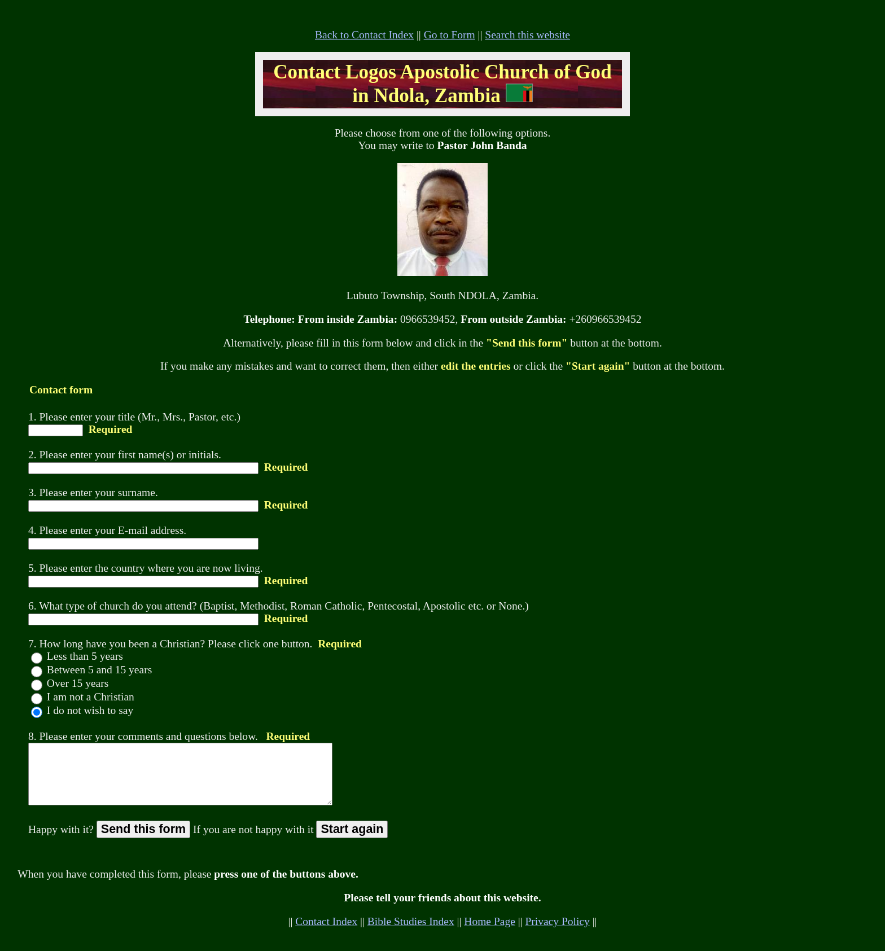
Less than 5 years (83, 656)
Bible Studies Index (410, 933)
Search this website (527, 35)
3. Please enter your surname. (93, 492)
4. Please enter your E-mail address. (107, 530)
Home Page (489, 933)
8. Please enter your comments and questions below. (143, 736)
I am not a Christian (89, 697)
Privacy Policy (557, 933)
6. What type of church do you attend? (112, 606)
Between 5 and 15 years (98, 670)
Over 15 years (76, 683)
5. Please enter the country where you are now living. (145, 568)
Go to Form (449, 35)
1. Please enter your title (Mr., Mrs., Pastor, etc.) (134, 417)
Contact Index (326, 933)
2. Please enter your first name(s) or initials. (124, 455)
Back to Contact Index (364, 35)
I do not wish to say (88, 710)
